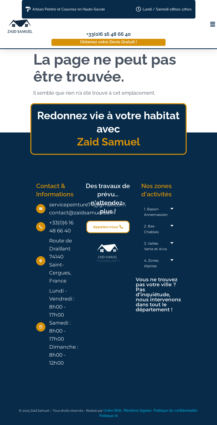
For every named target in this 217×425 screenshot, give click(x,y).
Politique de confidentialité (175, 410)
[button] (212, 24)
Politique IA (108, 415)
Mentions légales (138, 410)
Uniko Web (113, 410)
